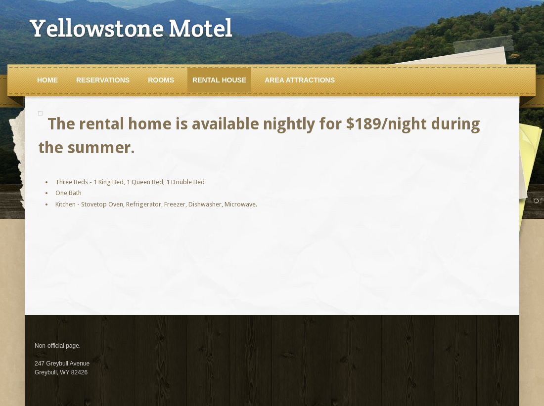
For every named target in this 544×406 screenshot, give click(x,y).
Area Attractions (300, 80)
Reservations (103, 80)
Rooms (161, 80)
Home (47, 80)
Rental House (219, 80)
